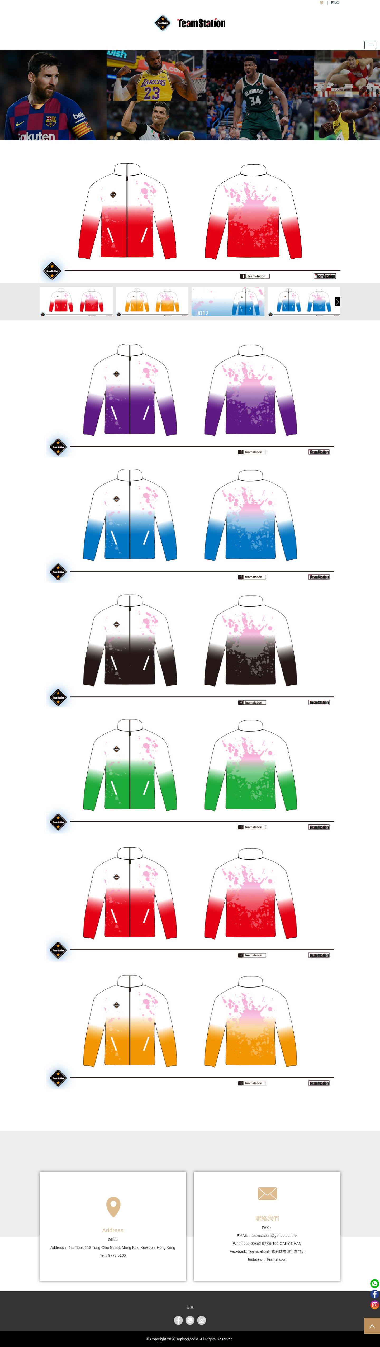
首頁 (190, 1307)
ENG (335, 3)
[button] (337, 301)
